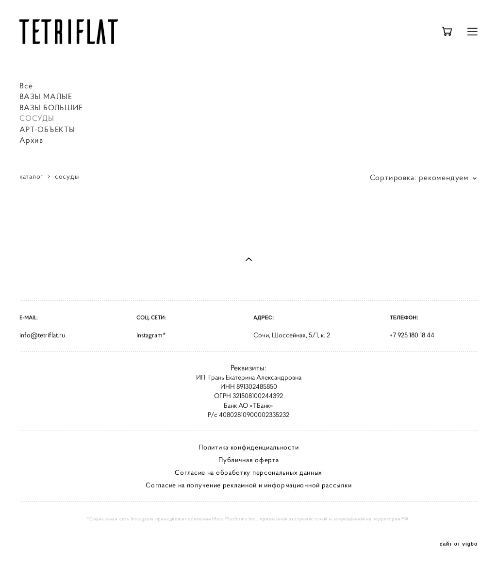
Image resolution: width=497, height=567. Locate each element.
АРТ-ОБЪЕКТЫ (47, 129)
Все (26, 85)
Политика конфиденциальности (248, 447)
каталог (31, 176)
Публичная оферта (248, 459)
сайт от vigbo (459, 544)
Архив (31, 140)
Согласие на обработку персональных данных (248, 472)
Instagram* (151, 335)
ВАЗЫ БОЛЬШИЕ (51, 107)
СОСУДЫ (36, 118)
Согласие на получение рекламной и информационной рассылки (248, 485)
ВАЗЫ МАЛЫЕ (45, 96)
